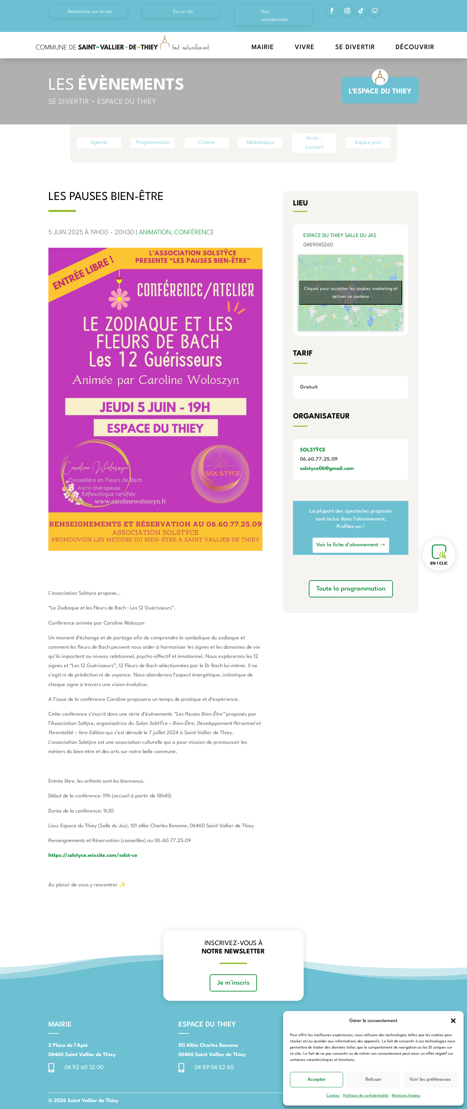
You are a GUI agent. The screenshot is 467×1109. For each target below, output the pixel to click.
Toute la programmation (350, 589)
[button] (453, 1020)
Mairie (263, 47)
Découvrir (415, 47)
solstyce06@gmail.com (327, 468)
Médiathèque (260, 142)
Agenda (99, 142)
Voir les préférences (430, 1079)
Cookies (333, 1096)
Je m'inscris (233, 983)
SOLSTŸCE (313, 450)
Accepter (316, 1079)
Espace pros (368, 142)
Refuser (373, 1079)
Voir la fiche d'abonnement (347, 545)
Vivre (305, 47)
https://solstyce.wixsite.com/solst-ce (92, 855)
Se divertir (355, 47)
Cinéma (206, 142)
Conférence (194, 232)
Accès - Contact (314, 143)
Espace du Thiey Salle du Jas (339, 235)
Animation (155, 232)
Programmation (153, 142)
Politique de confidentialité (365, 1096)
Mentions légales (406, 1096)
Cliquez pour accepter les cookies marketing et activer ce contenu (351, 293)
